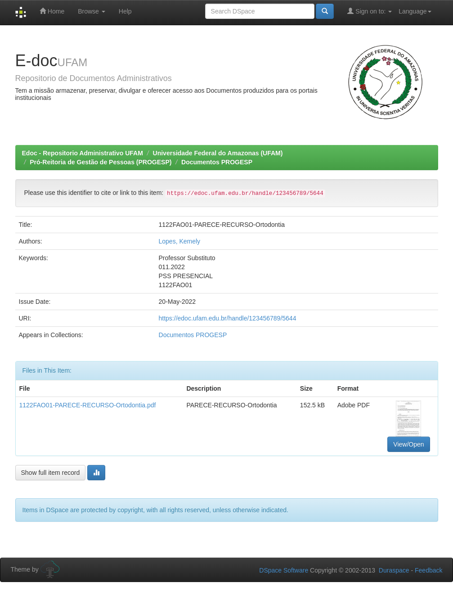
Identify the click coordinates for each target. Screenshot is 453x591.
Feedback (428, 570)
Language (415, 11)
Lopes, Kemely (180, 241)
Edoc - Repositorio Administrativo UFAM (82, 153)
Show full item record (50, 472)
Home (52, 11)
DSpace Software (283, 570)
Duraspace (394, 570)
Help (125, 11)
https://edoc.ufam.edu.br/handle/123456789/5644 (227, 318)
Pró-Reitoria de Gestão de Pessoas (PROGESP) (100, 162)
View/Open (408, 444)
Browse (91, 11)
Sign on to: (369, 11)
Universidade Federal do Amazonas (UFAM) (218, 153)
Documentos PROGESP (216, 162)
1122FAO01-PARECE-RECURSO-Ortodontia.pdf (87, 405)
